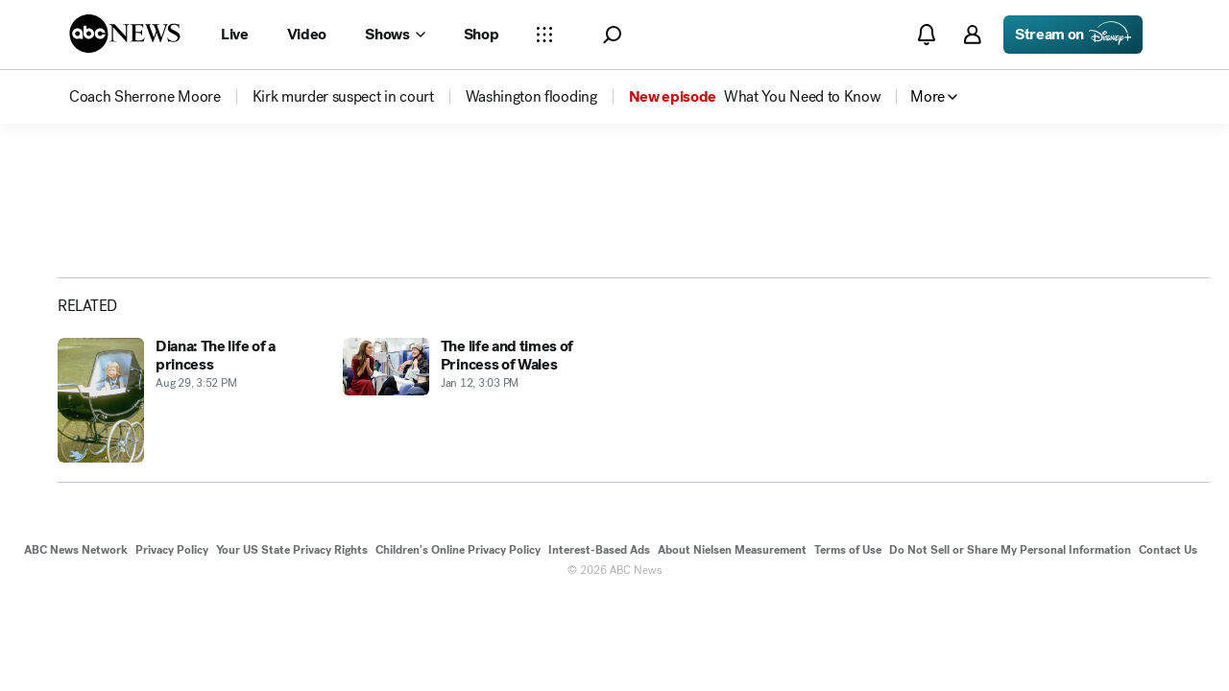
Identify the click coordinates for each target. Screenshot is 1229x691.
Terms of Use (847, 588)
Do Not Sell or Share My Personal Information (1010, 588)
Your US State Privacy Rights (292, 588)
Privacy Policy (171, 588)
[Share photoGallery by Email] (195, 277)
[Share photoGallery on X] (145, 277)
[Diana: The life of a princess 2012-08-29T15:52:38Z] (189, 438)
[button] (612, 35)
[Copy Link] (245, 277)
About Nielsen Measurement (732, 588)
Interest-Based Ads (599, 588)
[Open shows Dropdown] (394, 34)
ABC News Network (76, 588)
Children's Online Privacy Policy (458, 588)
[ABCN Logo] (125, 34)
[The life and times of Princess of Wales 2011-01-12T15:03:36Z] (474, 438)
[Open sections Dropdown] (544, 34)
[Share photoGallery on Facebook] (95, 277)
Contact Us (1168, 588)
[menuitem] (145, 97)
